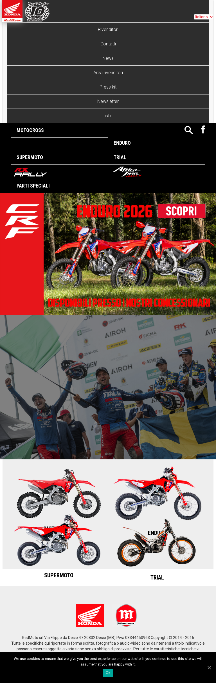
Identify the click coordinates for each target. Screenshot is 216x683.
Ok (107, 673)
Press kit (108, 87)
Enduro (122, 143)
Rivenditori (108, 29)
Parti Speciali (33, 186)
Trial (120, 157)
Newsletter (108, 101)
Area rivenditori (108, 72)
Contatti (108, 44)
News (108, 58)
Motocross (30, 130)
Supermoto (30, 157)
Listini (108, 115)
